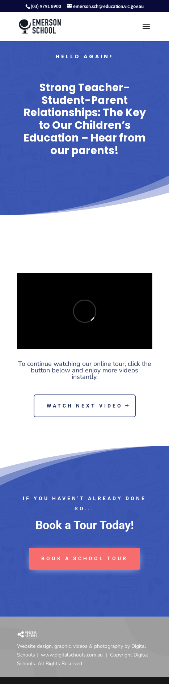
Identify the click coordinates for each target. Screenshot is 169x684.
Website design (34, 646)
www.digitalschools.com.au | (75, 654)
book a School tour (84, 558)
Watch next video (85, 406)
